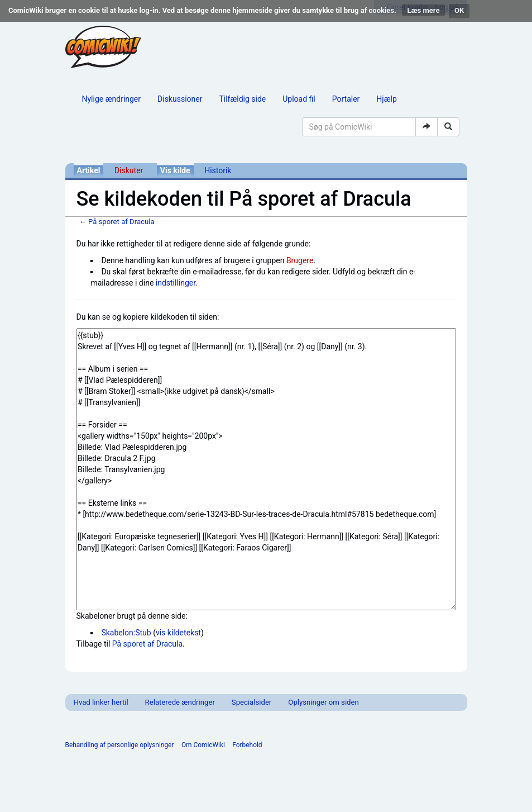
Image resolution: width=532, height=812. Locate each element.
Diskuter (128, 170)
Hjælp (386, 98)
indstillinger (175, 282)
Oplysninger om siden (323, 702)
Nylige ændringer (111, 98)
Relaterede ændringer (180, 702)
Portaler (346, 98)
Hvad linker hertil (101, 702)
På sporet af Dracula (121, 221)
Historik (217, 170)
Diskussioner (179, 98)
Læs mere (424, 10)
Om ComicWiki (203, 745)
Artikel (88, 170)
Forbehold (247, 745)
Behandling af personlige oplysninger (119, 745)
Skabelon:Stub (126, 632)
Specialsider (251, 702)
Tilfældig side (242, 98)
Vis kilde (175, 170)
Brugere (300, 260)
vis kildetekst (178, 632)
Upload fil (298, 98)
